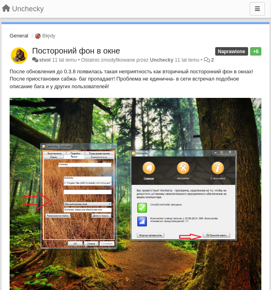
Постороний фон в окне (76, 50)
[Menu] (257, 9)
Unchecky (161, 60)
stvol (45, 60)
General (19, 36)
